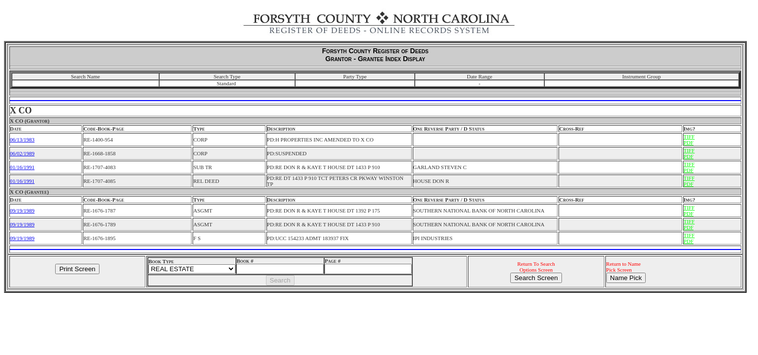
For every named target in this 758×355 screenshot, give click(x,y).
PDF (688, 142)
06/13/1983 (22, 139)
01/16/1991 (22, 167)
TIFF (689, 137)
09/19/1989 (22, 210)
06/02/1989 (22, 153)
